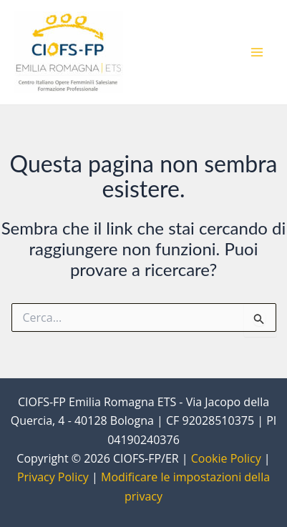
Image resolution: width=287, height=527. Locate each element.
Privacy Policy (53, 477)
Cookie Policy (226, 458)
